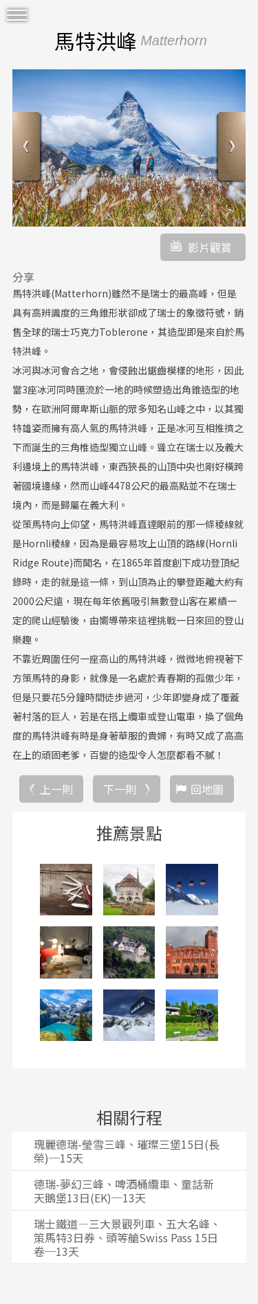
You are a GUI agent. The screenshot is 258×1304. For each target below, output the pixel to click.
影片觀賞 (210, 247)
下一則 (119, 789)
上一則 (56, 789)
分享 (23, 276)
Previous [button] (27, 148)
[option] (129, 148)
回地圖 (207, 789)
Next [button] (230, 148)
